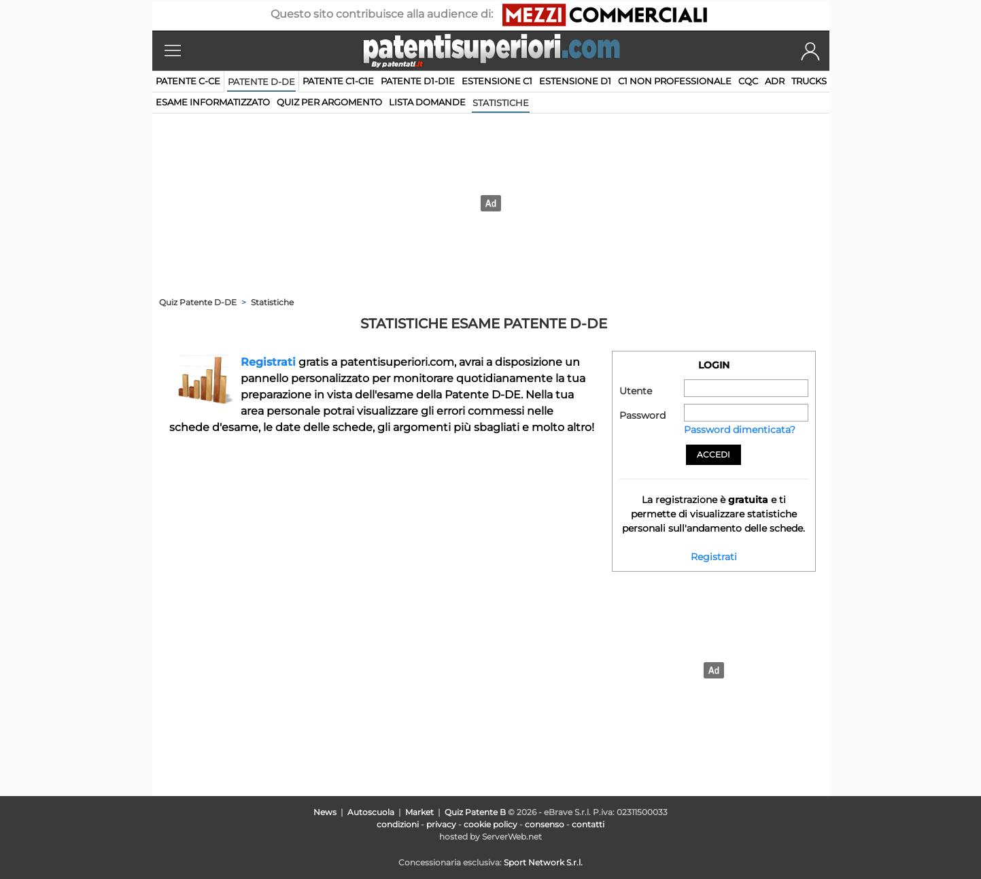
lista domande (427, 102)
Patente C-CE (188, 80)
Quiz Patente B (475, 812)
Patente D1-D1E (418, 80)
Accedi (713, 454)
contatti (588, 824)
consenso (544, 824)
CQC (748, 80)
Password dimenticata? (739, 430)
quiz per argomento (329, 102)
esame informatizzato (213, 102)
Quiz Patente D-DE (198, 302)
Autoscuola (370, 812)
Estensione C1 (497, 80)
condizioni (398, 824)
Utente (635, 391)
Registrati (268, 362)
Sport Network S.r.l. (543, 862)
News (325, 812)
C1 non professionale (675, 80)
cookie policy (490, 824)
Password (642, 415)
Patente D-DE (261, 81)
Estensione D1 (575, 80)
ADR (775, 80)
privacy (441, 824)
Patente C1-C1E (338, 80)
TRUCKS (809, 80)
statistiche (500, 102)
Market (419, 812)
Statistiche (272, 302)
